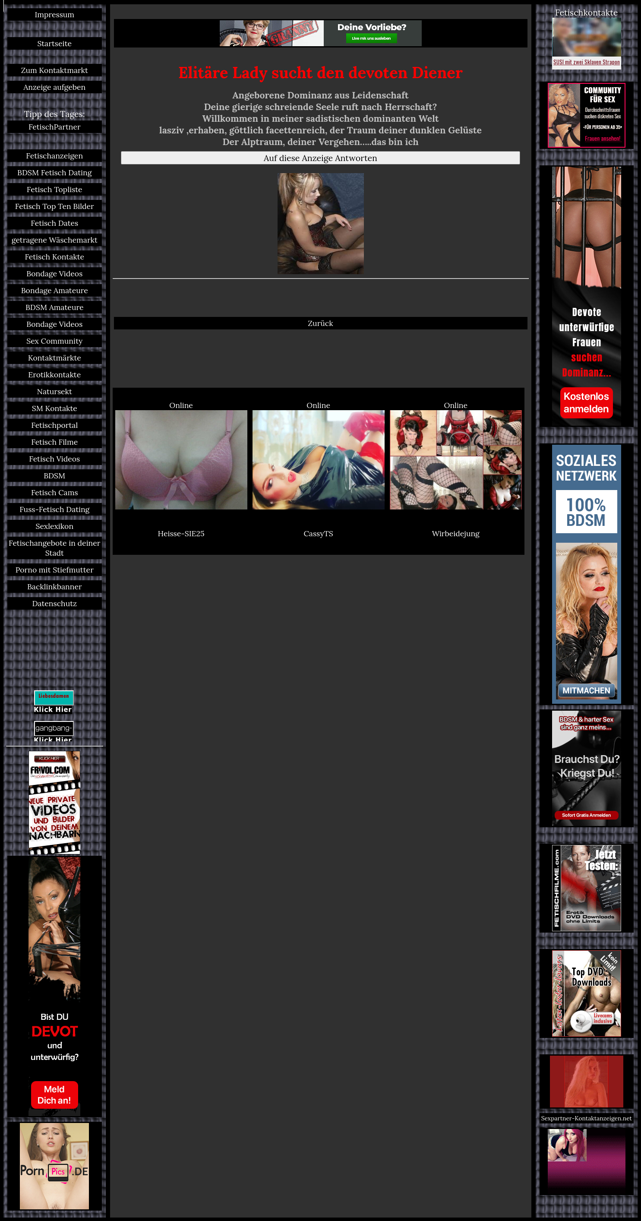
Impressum (54, 14)
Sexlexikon (54, 526)
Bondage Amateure (54, 290)
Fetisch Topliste (54, 189)
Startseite (54, 43)
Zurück (320, 323)
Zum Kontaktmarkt (54, 70)
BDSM (54, 476)
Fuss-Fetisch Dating (54, 509)
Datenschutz (54, 603)
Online (181, 454)
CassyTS (318, 533)
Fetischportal (54, 425)
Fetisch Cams (54, 492)
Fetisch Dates (54, 223)
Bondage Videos (54, 273)
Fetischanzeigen (54, 156)
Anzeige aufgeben (54, 87)
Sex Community (54, 341)
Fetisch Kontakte (54, 257)
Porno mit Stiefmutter (55, 570)
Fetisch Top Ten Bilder (54, 206)
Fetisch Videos (54, 459)
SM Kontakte (54, 408)
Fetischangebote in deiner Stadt (55, 548)
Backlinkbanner (54, 587)
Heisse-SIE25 (181, 533)
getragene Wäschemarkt (55, 240)
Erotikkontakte (54, 375)
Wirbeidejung (456, 533)
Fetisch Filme (54, 442)
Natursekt (54, 391)
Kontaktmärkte (54, 358)
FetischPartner (54, 127)
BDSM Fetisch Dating (54, 172)
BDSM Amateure (54, 307)
